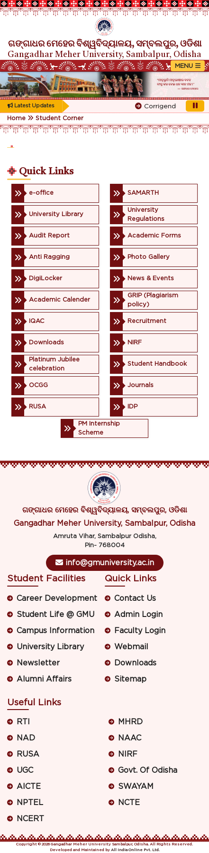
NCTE (129, 802)
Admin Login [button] (138, 614)
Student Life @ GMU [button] (55, 614)
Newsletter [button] (38, 663)
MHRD (130, 722)
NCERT (30, 819)
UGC (25, 770)
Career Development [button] (57, 598)
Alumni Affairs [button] (44, 679)
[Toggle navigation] (188, 65)
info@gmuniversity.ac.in (104, 563)
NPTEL (30, 802)
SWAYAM (136, 786)
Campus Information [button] (55, 631)
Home (16, 118)
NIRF (127, 754)
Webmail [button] (131, 647)
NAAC (129, 738)
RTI (23, 722)
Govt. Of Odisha (147, 770)
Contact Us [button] (135, 598)
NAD (26, 738)
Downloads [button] (135, 663)
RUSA (28, 754)
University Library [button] (50, 647)
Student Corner (59, 118)
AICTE (29, 786)
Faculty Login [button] (139, 631)
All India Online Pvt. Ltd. (135, 850)
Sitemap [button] (130, 679)
